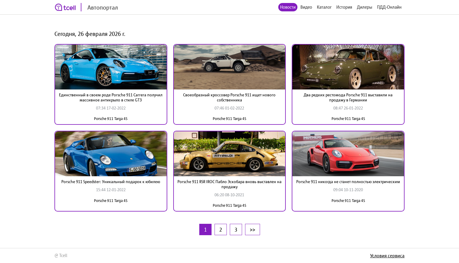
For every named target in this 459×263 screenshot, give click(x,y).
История (344, 7)
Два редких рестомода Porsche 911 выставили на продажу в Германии (348, 97)
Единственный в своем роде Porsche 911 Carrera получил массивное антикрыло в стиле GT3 (110, 97)
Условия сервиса (387, 256)
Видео (306, 7)
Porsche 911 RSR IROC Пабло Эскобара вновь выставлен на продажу (229, 184)
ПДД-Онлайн (389, 7)
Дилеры (364, 7)
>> (252, 229)
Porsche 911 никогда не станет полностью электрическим (348, 181)
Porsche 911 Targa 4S (110, 118)
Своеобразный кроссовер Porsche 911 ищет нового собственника (229, 97)
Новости (288, 7)
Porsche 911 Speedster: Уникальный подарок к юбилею (110, 181)
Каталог (324, 7)
